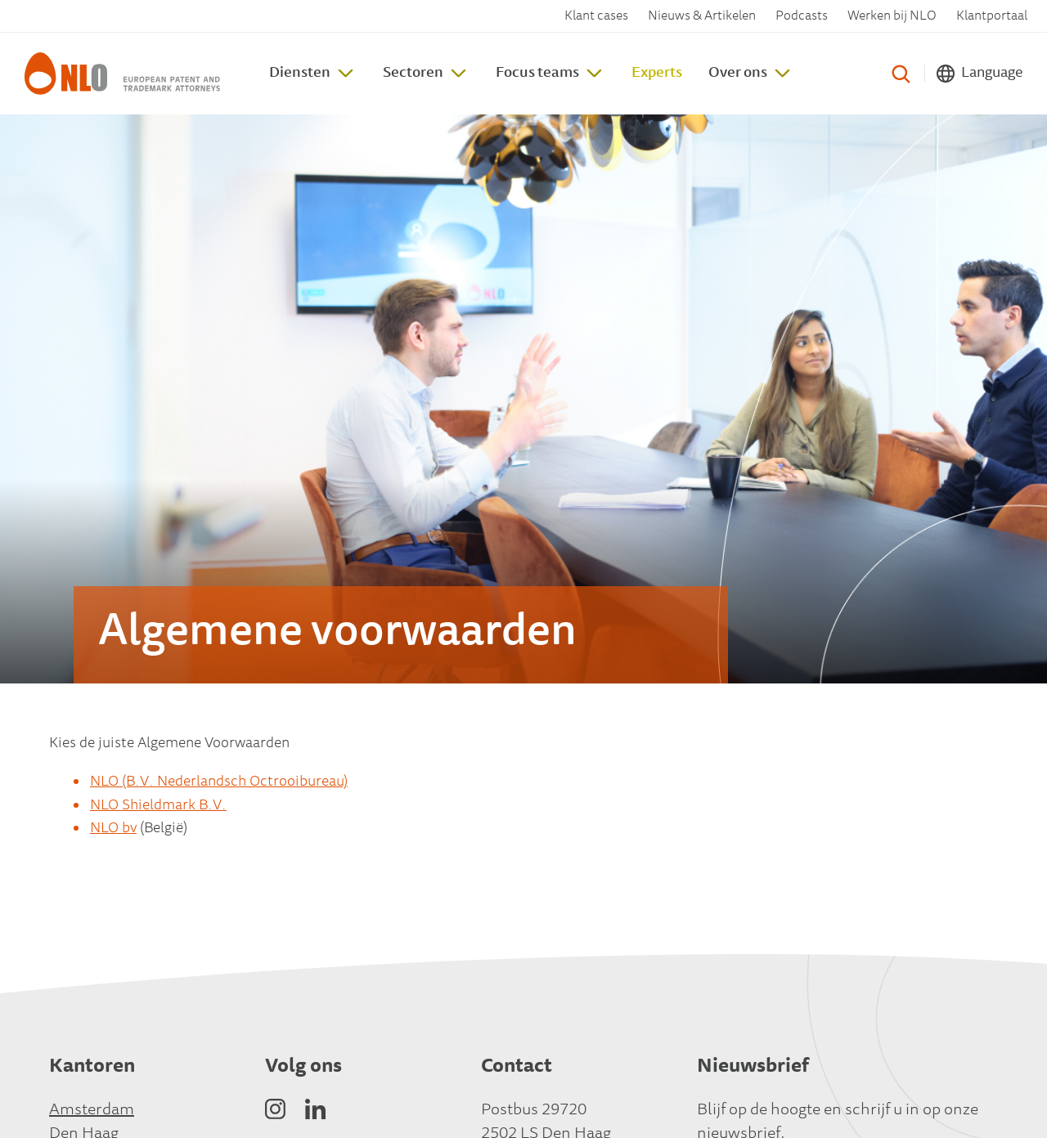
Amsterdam (91, 1110)
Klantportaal (991, 16)
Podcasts (801, 16)
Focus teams (537, 73)
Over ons (737, 73)
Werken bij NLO (892, 16)
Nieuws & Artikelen (702, 16)
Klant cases (596, 16)
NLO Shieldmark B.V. (158, 806)
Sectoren (413, 73)
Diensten (299, 73)
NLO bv (113, 829)
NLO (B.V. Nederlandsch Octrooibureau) (219, 782)
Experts (656, 73)
